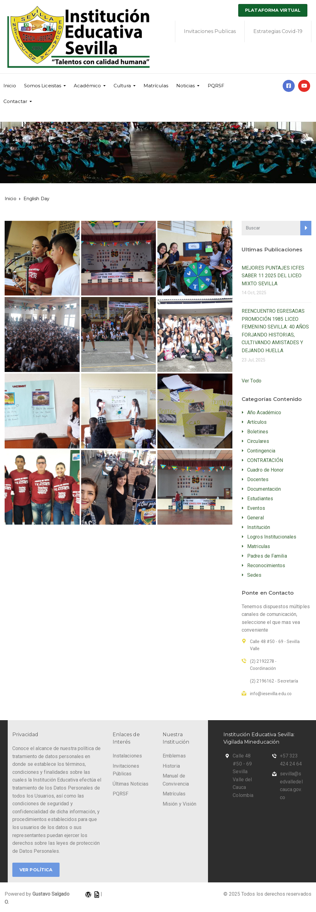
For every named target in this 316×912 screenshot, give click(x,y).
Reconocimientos (266, 565)
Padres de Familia (267, 556)
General (255, 518)
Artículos (257, 422)
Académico (87, 86)
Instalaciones (127, 756)
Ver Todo (251, 381)
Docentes (257, 479)
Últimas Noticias (131, 784)
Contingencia (261, 451)
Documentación (264, 489)
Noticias (185, 86)
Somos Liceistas (42, 86)
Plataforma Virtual (273, 10)
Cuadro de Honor (265, 470)
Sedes (254, 575)
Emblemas (174, 756)
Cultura (122, 86)
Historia (171, 766)
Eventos (256, 508)
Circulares (258, 441)
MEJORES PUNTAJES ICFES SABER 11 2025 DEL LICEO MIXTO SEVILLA (273, 276)
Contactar (15, 101)
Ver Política (35, 870)
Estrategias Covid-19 (277, 31)
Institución (258, 527)
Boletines (257, 432)
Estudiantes (260, 498)
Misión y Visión (180, 804)
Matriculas (258, 546)
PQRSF (216, 86)
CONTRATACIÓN (265, 460)
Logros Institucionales (271, 537)
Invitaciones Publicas (210, 31)
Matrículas (155, 86)
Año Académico (264, 412)
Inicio (9, 86)
